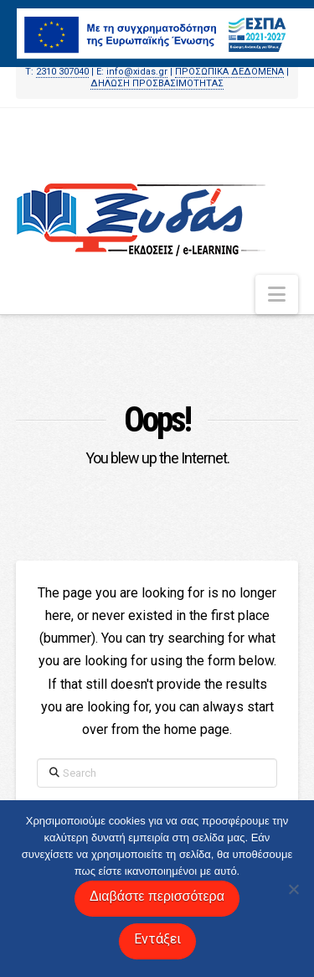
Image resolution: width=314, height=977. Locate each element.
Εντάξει (157, 939)
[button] (276, 294)
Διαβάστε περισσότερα (157, 896)
